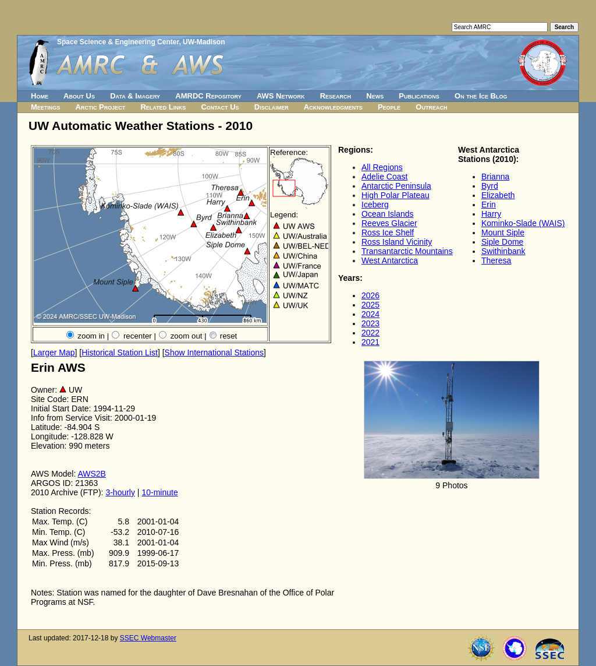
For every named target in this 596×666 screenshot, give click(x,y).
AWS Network (281, 95)
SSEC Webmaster (148, 638)
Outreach (431, 107)
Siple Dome (502, 241)
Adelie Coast (384, 176)
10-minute (159, 492)
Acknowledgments (333, 107)
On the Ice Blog (481, 95)
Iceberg (375, 204)
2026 (370, 295)
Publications (419, 95)
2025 (370, 304)
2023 (370, 323)
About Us (79, 95)
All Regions (382, 167)
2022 (370, 332)
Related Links (163, 107)
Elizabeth (498, 195)
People (389, 107)
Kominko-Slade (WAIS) (523, 223)
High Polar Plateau (395, 195)
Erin (488, 204)
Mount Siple (502, 232)
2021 (370, 342)
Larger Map (54, 352)
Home (39, 95)
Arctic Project (101, 107)
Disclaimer (271, 107)
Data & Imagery (135, 95)
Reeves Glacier (389, 223)
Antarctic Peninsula (396, 186)
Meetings (45, 107)
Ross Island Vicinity (396, 241)
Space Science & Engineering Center (118, 42)
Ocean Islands (387, 214)
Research (335, 95)
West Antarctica (389, 260)
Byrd (489, 186)
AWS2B (91, 473)
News (375, 95)
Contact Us (220, 107)
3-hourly (120, 492)
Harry (491, 214)
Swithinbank (503, 251)
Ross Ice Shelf (387, 232)
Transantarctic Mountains (407, 251)
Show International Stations (214, 352)
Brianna (495, 176)
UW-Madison (204, 42)
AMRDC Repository (208, 95)
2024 (370, 314)
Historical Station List (119, 352)
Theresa (496, 260)
